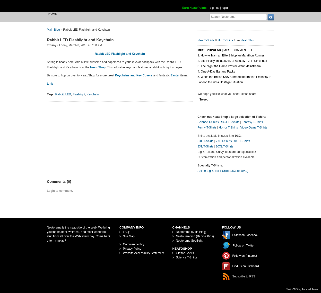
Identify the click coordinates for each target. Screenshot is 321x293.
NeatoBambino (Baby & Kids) (195, 236)
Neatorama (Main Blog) (191, 232)
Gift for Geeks (185, 253)
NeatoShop (97, 67)
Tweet (204, 99)
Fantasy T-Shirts (252, 122)
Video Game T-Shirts (253, 127)
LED (68, 94)
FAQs (126, 232)
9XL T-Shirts (205, 146)
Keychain (93, 94)
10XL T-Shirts (224, 146)
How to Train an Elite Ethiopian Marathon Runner (232, 55)
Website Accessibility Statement (143, 253)
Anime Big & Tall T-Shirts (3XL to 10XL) (223, 171)
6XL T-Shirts (205, 141)
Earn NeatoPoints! (195, 7)
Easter (175, 75)
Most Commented (238, 50)
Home (52, 14)
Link (50, 83)
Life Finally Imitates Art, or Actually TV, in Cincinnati (234, 61)
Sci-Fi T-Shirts (230, 122)
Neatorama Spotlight (189, 240)
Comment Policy (133, 244)
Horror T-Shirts (228, 127)
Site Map (128, 236)
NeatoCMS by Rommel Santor (302, 289)
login (225, 7)
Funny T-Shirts (207, 127)
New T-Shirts (206, 40)
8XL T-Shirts (242, 141)
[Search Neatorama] (238, 17)
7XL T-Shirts (224, 141)
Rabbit (59, 94)
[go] (271, 17)
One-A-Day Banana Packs (218, 71)
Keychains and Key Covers (133, 75)
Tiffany (51, 45)
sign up (214, 7)
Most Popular (209, 50)
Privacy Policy (132, 248)
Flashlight (79, 94)
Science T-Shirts (208, 122)
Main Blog (53, 29)
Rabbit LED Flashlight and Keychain (80, 40)
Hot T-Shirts (225, 40)
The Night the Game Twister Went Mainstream (230, 66)
